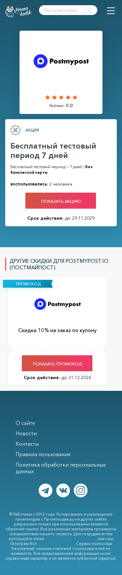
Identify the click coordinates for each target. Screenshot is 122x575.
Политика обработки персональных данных (61, 467)
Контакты (27, 443)
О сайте (25, 423)
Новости (26, 433)
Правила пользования (43, 454)
